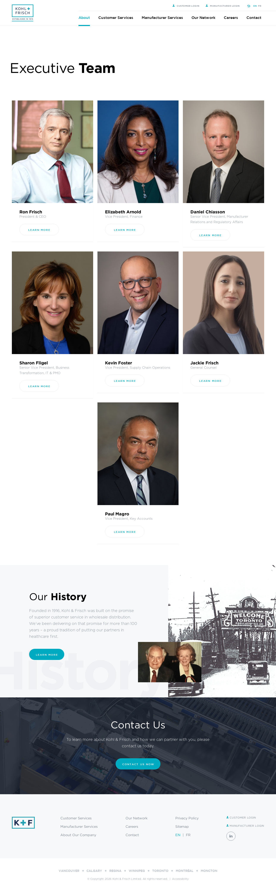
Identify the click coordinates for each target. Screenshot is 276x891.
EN (258, 6)
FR (262, 6)
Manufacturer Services (165, 17)
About (87, 17)
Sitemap (182, 826)
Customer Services (118, 17)
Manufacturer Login (225, 6)
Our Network (206, 17)
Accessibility (180, 879)
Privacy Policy (187, 818)
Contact (256, 17)
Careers (234, 17)
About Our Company (78, 835)
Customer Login (188, 6)
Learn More (39, 229)
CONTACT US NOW (138, 764)
